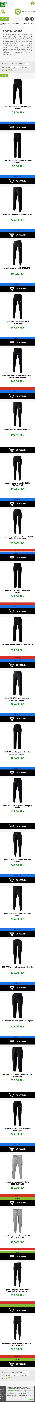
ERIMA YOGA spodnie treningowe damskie (17, 967)
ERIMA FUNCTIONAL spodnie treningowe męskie (17, 807)
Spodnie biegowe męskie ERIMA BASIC (17, 268)
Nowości (3, 1392)
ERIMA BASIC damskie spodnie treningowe (17, 1021)
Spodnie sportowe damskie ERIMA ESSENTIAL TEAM (17, 1237)
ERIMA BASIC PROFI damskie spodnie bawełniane (17, 1129)
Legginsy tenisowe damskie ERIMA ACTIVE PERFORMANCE (17, 1344)
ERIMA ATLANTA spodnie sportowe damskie (17, 592)
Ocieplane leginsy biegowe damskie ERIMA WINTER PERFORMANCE (17, 538)
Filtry (4, 76)
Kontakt (3, 1396)
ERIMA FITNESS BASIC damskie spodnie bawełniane (17, 1075)
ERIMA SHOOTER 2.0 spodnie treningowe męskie (17, 108)
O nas (2, 1399)
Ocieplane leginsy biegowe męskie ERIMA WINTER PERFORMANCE (17, 376)
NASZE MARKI (16, 23)
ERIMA (24, 23)
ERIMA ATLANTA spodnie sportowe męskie (17, 644)
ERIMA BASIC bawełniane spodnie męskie (17, 214)
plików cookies (11, 1390)
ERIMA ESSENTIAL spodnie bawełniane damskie (17, 860)
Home (2, 1390)
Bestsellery (4, 1394)
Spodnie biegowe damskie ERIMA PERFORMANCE (17, 484)
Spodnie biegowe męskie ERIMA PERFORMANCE (17, 323)
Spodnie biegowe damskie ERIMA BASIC (17, 429)
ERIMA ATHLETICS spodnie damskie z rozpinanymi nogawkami (17, 753)
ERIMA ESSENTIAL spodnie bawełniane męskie (17, 914)
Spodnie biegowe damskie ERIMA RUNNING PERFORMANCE (17, 1290)
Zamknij (30, 1399)
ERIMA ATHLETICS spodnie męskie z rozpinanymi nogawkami (17, 699)
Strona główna (5, 23)
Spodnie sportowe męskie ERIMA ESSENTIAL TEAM (17, 1183)
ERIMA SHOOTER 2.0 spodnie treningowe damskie (17, 161)
